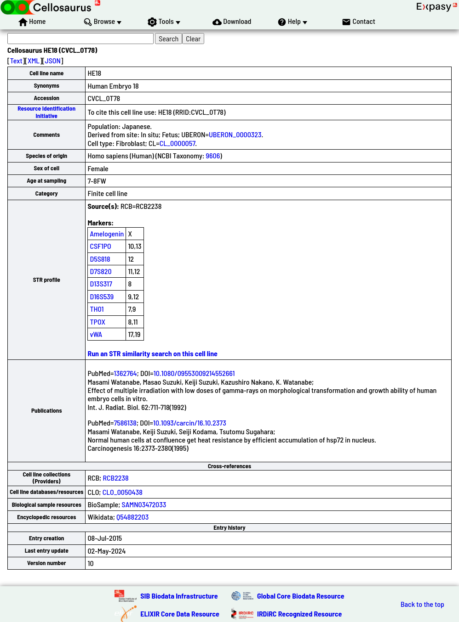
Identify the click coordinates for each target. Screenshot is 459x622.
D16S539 (102, 296)
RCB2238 (115, 477)
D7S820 (100, 271)
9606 (213, 155)
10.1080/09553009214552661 (194, 373)
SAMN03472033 (144, 504)
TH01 (96, 308)
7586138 (125, 422)
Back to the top (422, 604)
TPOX (97, 321)
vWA (96, 334)
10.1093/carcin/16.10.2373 (189, 422)
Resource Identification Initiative (46, 112)
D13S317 (101, 283)
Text (16, 60)
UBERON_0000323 (235, 134)
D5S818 (100, 258)
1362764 (125, 373)
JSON (53, 60)
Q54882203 (132, 516)
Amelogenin (107, 233)
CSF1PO (100, 245)
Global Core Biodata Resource (300, 595)
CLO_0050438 (123, 492)
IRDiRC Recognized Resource (299, 613)
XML (34, 60)
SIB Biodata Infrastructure (179, 595)
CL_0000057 (177, 143)
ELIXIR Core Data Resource (179, 613)
